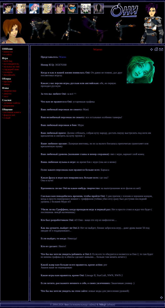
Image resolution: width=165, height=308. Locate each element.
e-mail (7, 117)
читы (7, 84)
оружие (8, 81)
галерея (8, 72)
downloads (9, 74)
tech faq (8, 61)
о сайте (8, 54)
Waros (62, 57)
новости (8, 51)
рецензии (9, 105)
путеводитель (11, 63)
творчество (10, 90)
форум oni (9, 115)
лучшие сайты (12, 102)
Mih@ (102, 304)
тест (6, 96)
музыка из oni (11, 66)
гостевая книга (12, 112)
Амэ (66, 304)
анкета (7, 93)
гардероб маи (11, 69)
